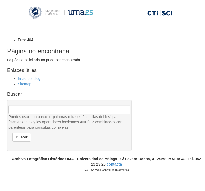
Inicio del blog (29, 78)
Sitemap (24, 84)
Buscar (22, 137)
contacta (114, 164)
